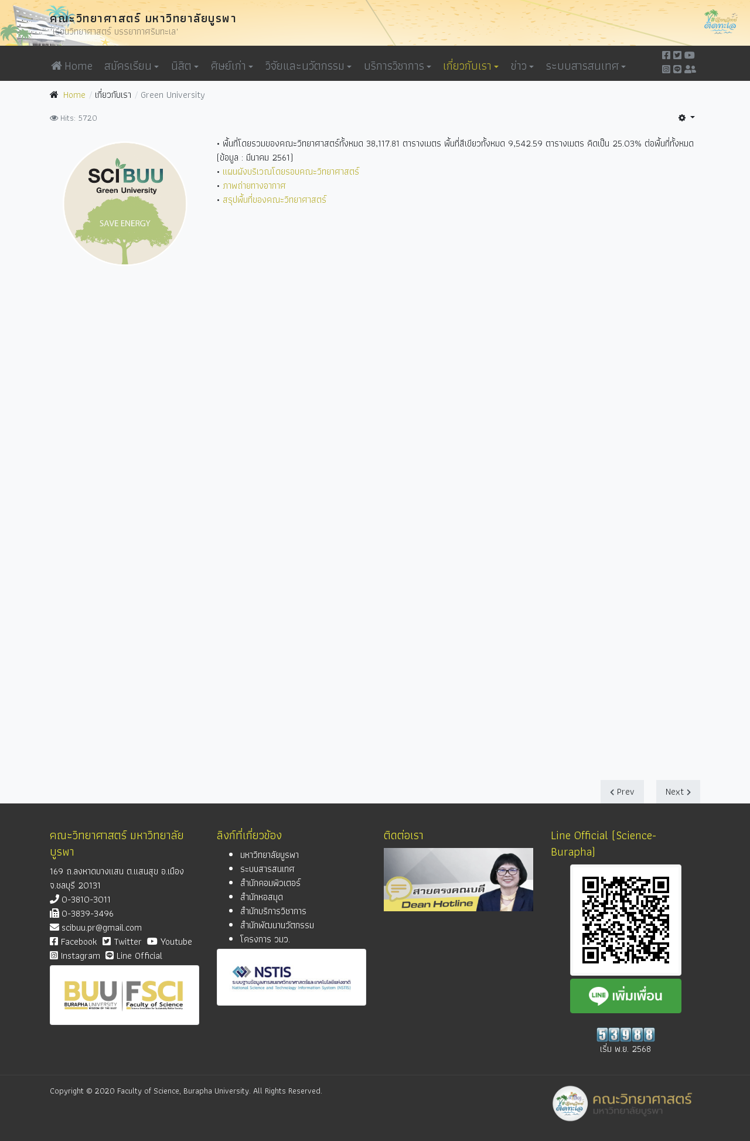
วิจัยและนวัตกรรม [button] (308, 65)
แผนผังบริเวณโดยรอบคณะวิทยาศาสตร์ (291, 171)
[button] (402, 66)
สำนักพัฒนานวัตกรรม (277, 925)
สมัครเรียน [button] (131, 65)
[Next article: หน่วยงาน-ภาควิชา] (678, 791)
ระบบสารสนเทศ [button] (586, 65)
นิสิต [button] (185, 65)
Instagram (75, 955)
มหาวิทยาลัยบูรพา (269, 854)
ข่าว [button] (522, 65)
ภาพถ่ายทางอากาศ (254, 185)
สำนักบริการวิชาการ (273, 911)
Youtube (169, 941)
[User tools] (686, 118)
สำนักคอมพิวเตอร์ (270, 883)
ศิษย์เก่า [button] (232, 65)
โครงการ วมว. (265, 939)
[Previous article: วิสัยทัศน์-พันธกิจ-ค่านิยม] (622, 791)
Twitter (122, 941)
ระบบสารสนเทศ (267, 868)
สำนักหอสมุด (261, 897)
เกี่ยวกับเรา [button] (471, 65)
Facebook (73, 941)
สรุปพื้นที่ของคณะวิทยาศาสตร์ (274, 199)
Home (72, 65)
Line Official (133, 955)
